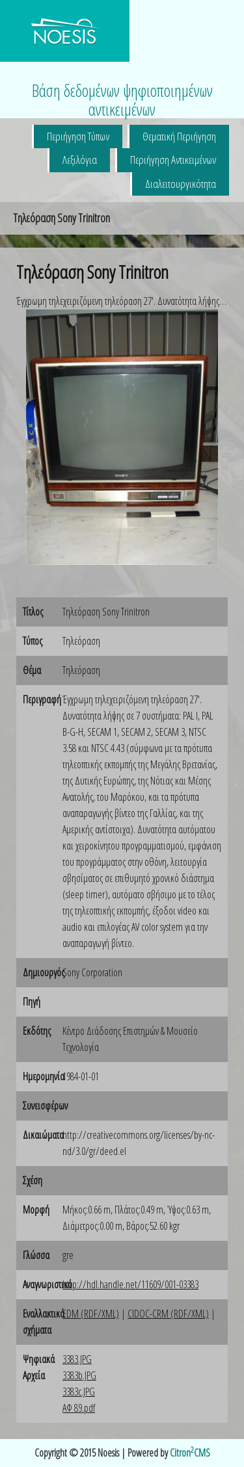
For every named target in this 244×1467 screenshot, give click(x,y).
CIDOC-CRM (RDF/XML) (168, 1313)
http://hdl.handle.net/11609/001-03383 (130, 1284)
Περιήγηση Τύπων (78, 136)
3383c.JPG (78, 1391)
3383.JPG (77, 1359)
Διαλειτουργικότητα (180, 183)
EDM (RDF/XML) (90, 1313)
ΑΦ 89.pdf (78, 1408)
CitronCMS (190, 1453)
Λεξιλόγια (79, 159)
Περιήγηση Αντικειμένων (173, 159)
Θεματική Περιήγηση (179, 136)
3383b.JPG (79, 1375)
